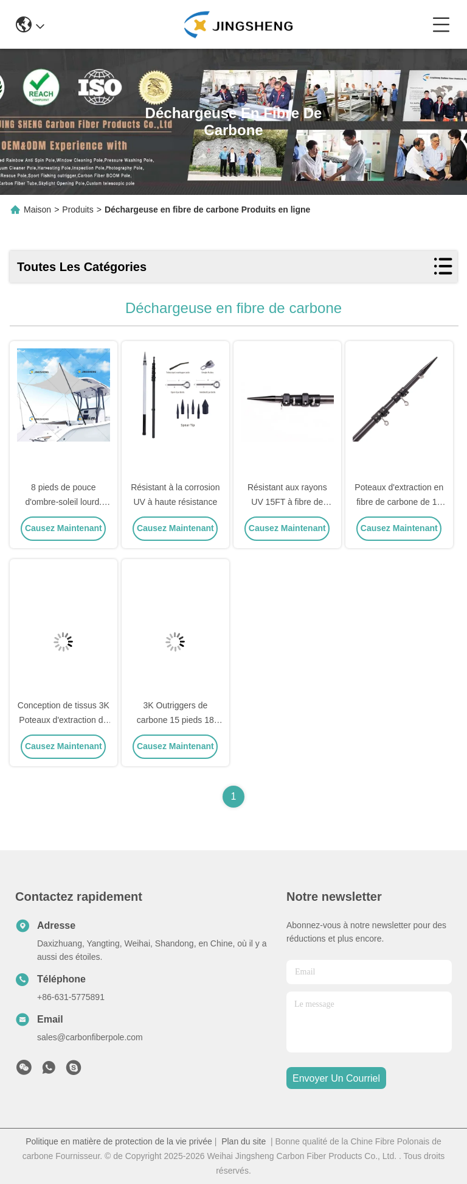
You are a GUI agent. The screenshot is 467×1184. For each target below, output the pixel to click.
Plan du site (243, 1141)
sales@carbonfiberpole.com (90, 1037)
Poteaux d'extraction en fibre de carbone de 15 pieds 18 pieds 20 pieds (399, 501)
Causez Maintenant (63, 528)
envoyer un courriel (336, 1078)
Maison (37, 209)
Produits (77, 209)
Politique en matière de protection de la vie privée (119, 1141)
